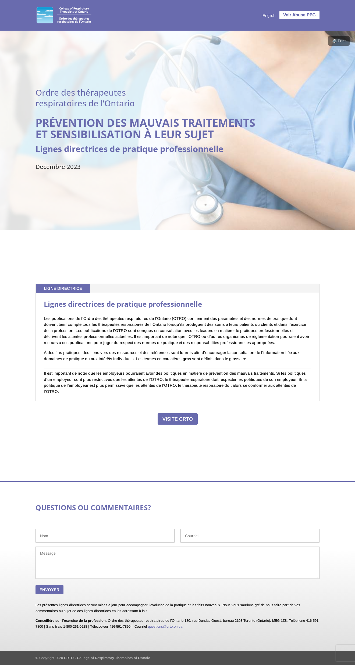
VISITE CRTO (177, 419)
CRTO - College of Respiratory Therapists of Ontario (107, 658)
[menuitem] (269, 15)
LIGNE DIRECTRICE (63, 288)
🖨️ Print (339, 41)
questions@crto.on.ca (165, 626)
